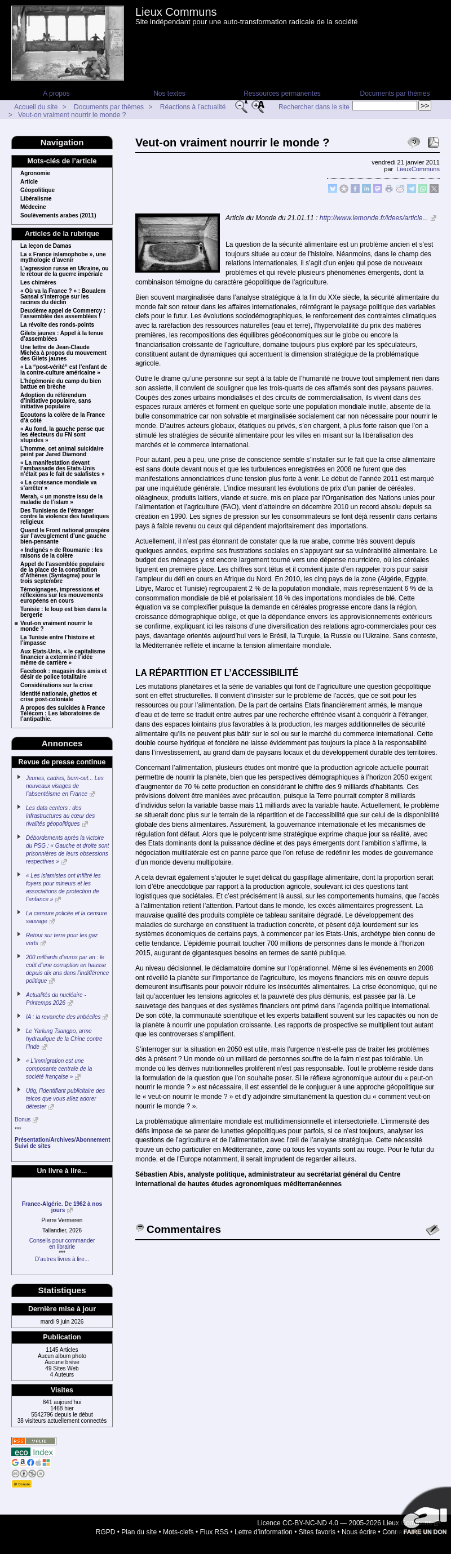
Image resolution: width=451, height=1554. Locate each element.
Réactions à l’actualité (193, 107)
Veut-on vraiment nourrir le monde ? (72, 115)
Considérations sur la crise (56, 685)
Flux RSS (214, 1532)
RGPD (106, 1532)
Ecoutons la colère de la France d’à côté (62, 418)
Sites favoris (317, 1532)
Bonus (22, 1119)
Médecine (33, 207)
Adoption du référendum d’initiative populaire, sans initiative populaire (55, 401)
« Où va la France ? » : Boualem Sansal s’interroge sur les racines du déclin (62, 296)
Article (29, 182)
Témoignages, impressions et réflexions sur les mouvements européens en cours (61, 595)
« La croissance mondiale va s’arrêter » (58, 485)
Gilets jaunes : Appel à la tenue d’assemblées (61, 336)
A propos (56, 93)
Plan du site (139, 1532)
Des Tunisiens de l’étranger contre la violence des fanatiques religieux (64, 516)
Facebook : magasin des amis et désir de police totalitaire (63, 674)
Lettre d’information (264, 1532)
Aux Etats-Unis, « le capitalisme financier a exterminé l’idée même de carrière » (62, 657)
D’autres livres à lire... (62, 1259)
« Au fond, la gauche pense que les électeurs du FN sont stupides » (62, 434)
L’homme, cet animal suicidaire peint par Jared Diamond (62, 451)
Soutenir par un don (423, 1514)
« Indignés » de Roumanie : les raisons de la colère (61, 553)
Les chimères (38, 283)
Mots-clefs (178, 1532)
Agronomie (35, 173)
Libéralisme (36, 199)
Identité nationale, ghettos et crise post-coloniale (58, 696)
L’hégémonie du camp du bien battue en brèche (60, 384)
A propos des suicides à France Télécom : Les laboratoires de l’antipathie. (62, 713)
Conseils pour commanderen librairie (62, 1243)
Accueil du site (36, 107)
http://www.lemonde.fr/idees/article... (374, 218)
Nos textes (169, 93)
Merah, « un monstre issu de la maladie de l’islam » (61, 499)
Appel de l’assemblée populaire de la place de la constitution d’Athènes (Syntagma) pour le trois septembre (62, 573)
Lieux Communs (176, 12)
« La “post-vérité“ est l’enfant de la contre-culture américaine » (63, 370)
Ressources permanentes (282, 93)
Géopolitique (37, 190)
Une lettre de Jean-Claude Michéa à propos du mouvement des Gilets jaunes (63, 353)
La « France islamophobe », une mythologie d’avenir (63, 257)
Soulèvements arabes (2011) (58, 216)
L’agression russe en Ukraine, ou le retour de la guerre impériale (64, 271)
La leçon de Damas (46, 246)
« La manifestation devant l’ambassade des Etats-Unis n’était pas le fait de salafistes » (62, 468)
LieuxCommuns (418, 169)
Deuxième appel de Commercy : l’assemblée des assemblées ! (62, 313)
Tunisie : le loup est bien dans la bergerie (63, 612)
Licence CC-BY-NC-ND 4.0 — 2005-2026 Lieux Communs (344, 1523)
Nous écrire (359, 1532)
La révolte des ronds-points (57, 325)
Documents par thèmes (395, 93)
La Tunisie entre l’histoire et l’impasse (57, 640)
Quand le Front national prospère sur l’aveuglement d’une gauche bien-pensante (64, 536)
